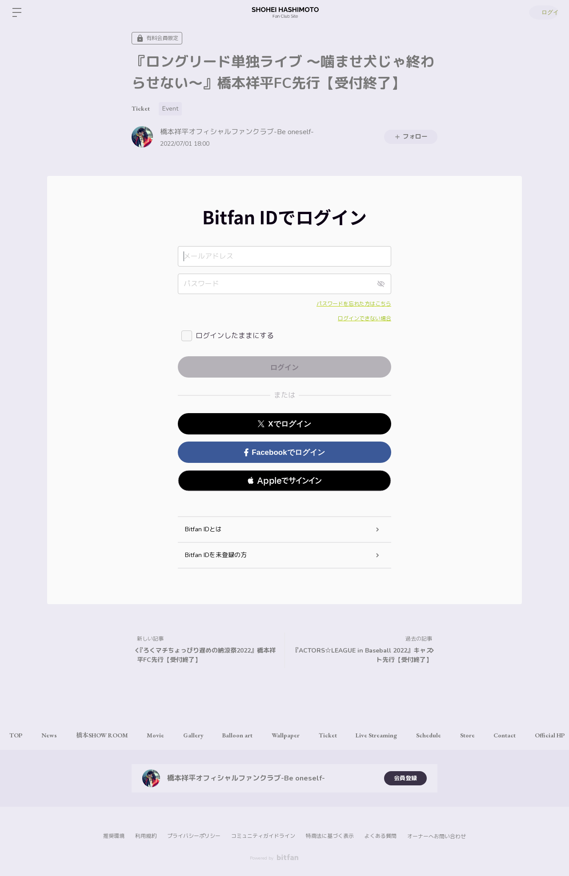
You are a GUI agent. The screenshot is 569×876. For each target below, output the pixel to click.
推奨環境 (113, 836)
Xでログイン (284, 424)
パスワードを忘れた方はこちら (354, 303)
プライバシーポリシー (193, 836)
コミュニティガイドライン (263, 836)
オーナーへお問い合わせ (436, 836)
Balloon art (255, 735)
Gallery (208, 735)
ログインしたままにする (235, 336)
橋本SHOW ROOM (110, 735)
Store (501, 735)
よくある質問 (381, 836)
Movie (167, 735)
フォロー (411, 136)
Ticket (141, 108)
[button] (284, 480)
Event (170, 108)
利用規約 (145, 836)
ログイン (542, 12)
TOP (17, 735)
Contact (542, 735)
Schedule (459, 735)
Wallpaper (307, 735)
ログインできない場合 (364, 318)
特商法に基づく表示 (330, 836)
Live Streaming (404, 735)
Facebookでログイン (284, 452)
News (54, 735)
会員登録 (405, 778)
